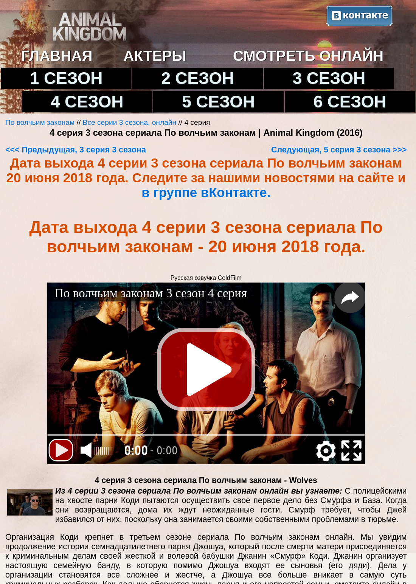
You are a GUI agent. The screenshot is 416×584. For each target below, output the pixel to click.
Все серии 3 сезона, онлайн (130, 122)
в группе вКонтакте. (205, 192)
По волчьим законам (40, 122)
